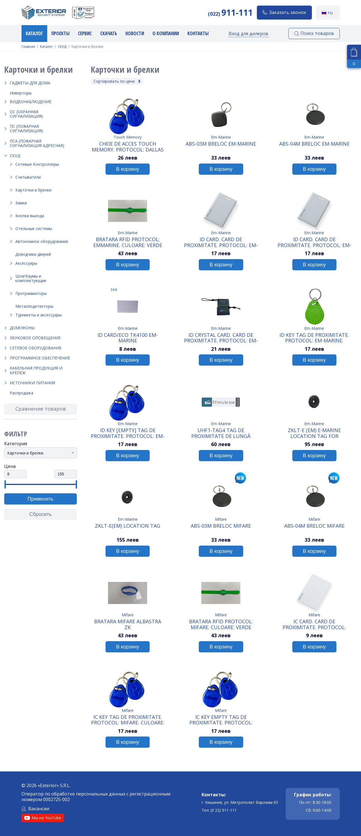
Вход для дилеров (248, 33)
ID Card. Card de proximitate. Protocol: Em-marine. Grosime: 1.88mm (314, 242)
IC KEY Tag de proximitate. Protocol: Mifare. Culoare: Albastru (127, 719)
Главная (28, 46)
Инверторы (21, 93)
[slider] (5, 484)
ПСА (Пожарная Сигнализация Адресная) (37, 143)
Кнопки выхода (29, 215)
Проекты (60, 33)
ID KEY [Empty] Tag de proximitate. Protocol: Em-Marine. (127, 433)
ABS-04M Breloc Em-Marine (314, 144)
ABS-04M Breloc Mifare (314, 526)
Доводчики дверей (33, 254)
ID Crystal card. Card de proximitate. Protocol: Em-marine (221, 337)
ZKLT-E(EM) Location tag (127, 526)
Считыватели (28, 177)
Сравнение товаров (40, 408)
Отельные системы (33, 228)
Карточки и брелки (33, 190)
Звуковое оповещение (35, 337)
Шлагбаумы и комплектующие (30, 278)
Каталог (34, 33)
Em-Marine (221, 137)
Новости (134, 33)
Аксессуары (26, 263)
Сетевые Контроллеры (37, 164)
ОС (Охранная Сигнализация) (26, 114)
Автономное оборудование (41, 241)
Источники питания (32, 382)
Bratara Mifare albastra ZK (127, 624)
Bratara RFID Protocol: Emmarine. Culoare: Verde (127, 242)
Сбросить (40, 514)
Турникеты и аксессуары (38, 315)
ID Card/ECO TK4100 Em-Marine (127, 337)
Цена (10, 466)
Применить (40, 499)
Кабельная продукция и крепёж (36, 370)
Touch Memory (128, 137)
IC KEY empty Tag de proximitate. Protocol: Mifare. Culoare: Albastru (221, 719)
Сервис (85, 33)
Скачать (108, 33)
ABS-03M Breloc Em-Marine (221, 144)
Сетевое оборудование (35, 347)
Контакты (198, 33)
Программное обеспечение (40, 358)
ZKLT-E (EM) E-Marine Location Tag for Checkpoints (314, 433)
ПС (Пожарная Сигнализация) (26, 128)
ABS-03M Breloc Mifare (221, 526)
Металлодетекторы (34, 306)
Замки (21, 202)
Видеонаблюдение (30, 101)
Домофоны (22, 327)
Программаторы (31, 293)
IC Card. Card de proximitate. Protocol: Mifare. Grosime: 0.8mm (314, 624)
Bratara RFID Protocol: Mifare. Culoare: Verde (221, 624)
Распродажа (21, 392)
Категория (15, 443)
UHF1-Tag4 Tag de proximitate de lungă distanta (220, 433)
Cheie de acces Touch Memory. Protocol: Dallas (128, 146)
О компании (165, 33)
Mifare (221, 519)
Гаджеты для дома (30, 83)
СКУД (62, 46)
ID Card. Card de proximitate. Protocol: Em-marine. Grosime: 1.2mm (221, 242)
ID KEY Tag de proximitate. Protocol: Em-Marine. (314, 337)
